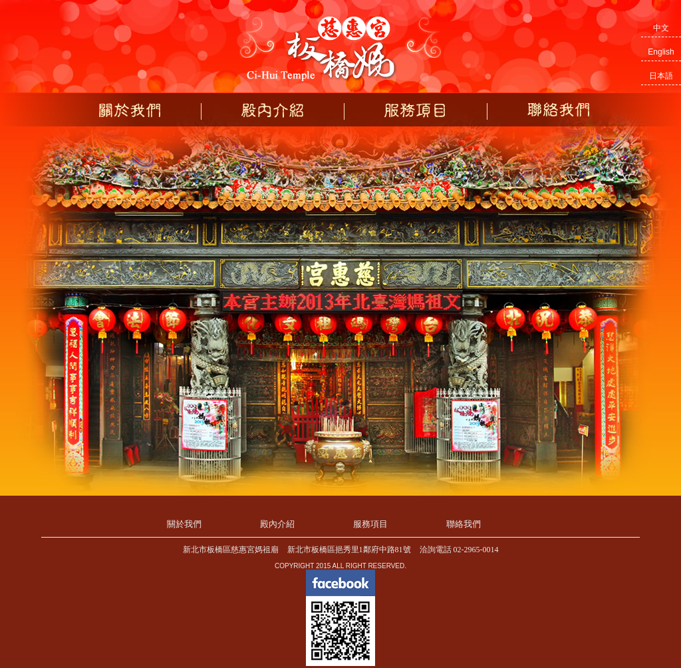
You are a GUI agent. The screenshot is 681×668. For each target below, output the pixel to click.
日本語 (661, 76)
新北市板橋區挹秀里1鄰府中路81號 (349, 549)
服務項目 (415, 110)
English (661, 52)
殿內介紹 (272, 110)
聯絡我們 (558, 110)
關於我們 (129, 110)
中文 (661, 28)
